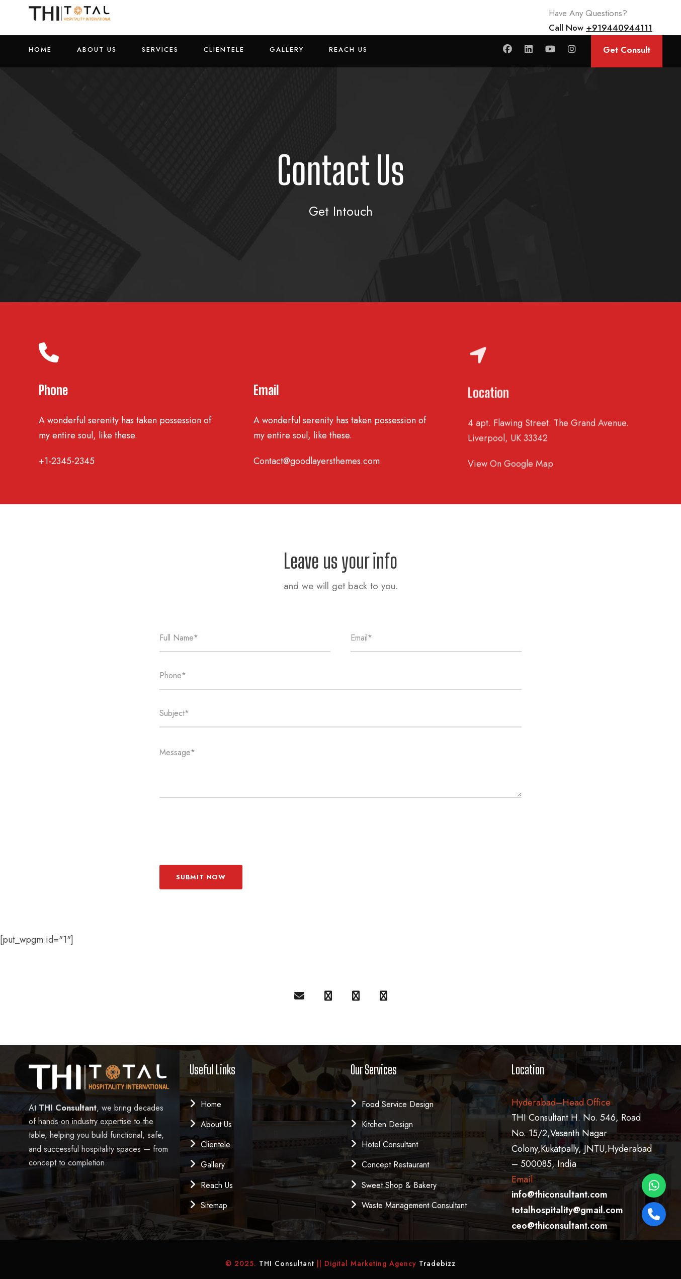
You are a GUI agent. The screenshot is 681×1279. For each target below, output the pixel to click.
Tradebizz (437, 1263)
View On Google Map (510, 479)
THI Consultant (288, 1263)
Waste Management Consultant (414, 1205)
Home (40, 49)
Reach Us (348, 49)
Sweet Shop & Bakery (399, 1185)
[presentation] (235, 827)
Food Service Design (398, 1104)
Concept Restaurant (395, 1164)
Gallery (287, 49)
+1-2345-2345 (67, 461)
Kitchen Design (387, 1124)
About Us (97, 49)
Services (160, 49)
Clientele (224, 49)
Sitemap (214, 1205)
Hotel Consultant (390, 1144)
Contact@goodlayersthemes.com (316, 460)
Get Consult (626, 50)
